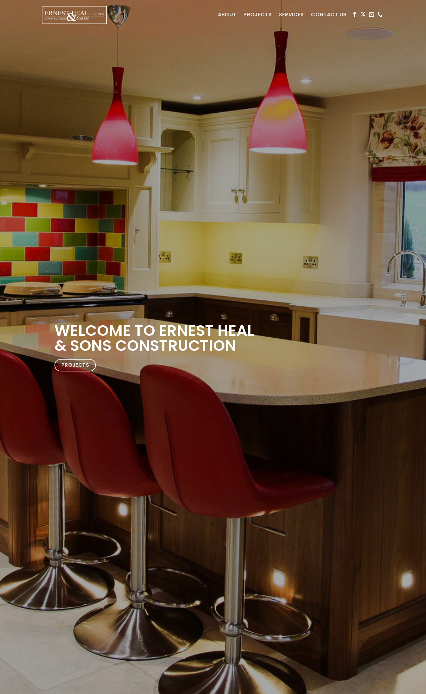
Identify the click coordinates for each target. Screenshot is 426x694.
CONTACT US (328, 14)
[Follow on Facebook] (354, 15)
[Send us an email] (371, 15)
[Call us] (380, 15)
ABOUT (227, 14)
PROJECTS (257, 14)
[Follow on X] (363, 15)
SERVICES (291, 14)
